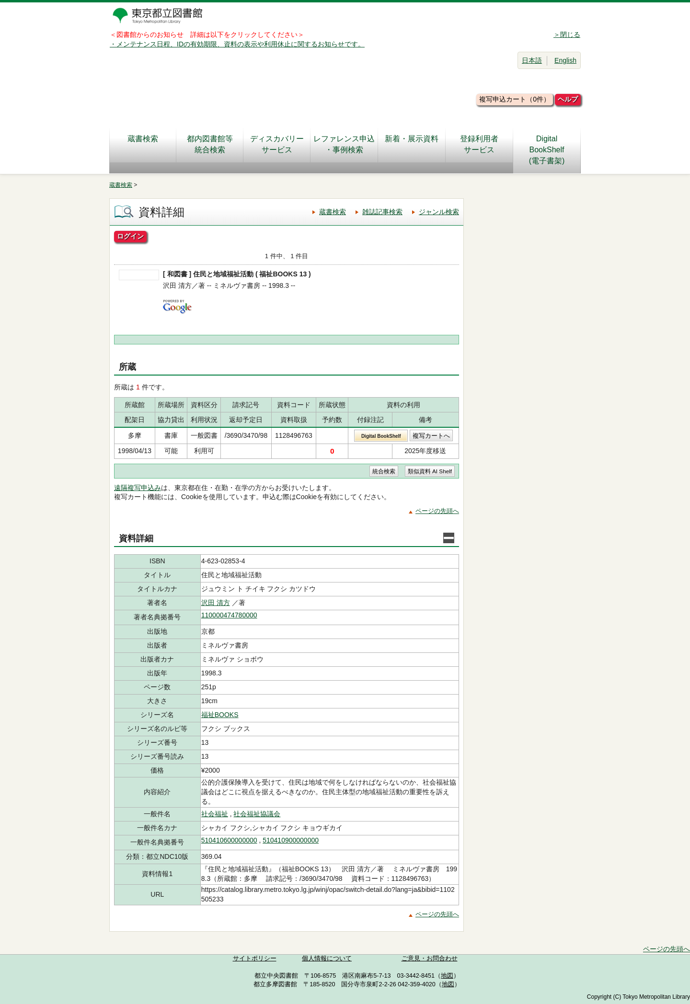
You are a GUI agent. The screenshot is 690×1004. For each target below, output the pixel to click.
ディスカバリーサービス (277, 144)
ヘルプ (568, 99)
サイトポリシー (254, 958)
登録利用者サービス (479, 144)
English (565, 60)
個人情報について (327, 958)
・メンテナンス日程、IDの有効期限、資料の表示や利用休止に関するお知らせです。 (237, 44)
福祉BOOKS (220, 715)
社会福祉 (214, 814)
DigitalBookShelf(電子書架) (547, 150)
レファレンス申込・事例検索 (344, 144)
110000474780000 (229, 615)
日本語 (532, 60)
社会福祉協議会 (256, 814)
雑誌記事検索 (382, 212)
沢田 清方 (215, 602)
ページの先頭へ (437, 510)
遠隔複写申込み (137, 487)
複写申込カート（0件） (514, 99)
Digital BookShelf (381, 436)
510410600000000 (229, 840)
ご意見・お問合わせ (430, 958)
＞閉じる (566, 34)
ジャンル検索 (439, 212)
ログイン (130, 236)
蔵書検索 (142, 144)
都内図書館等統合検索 (210, 144)
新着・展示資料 (411, 144)
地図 (447, 975)
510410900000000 (291, 840)
